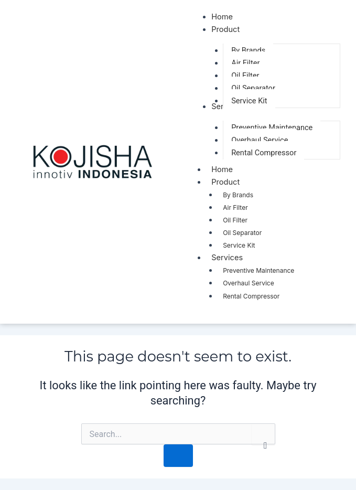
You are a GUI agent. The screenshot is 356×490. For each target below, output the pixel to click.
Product (230, 181)
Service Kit (239, 245)
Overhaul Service (248, 283)
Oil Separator (242, 233)
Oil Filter (235, 220)
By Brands (238, 195)
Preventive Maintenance (258, 270)
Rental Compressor (251, 296)
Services (232, 257)
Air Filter (235, 207)
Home (222, 169)
